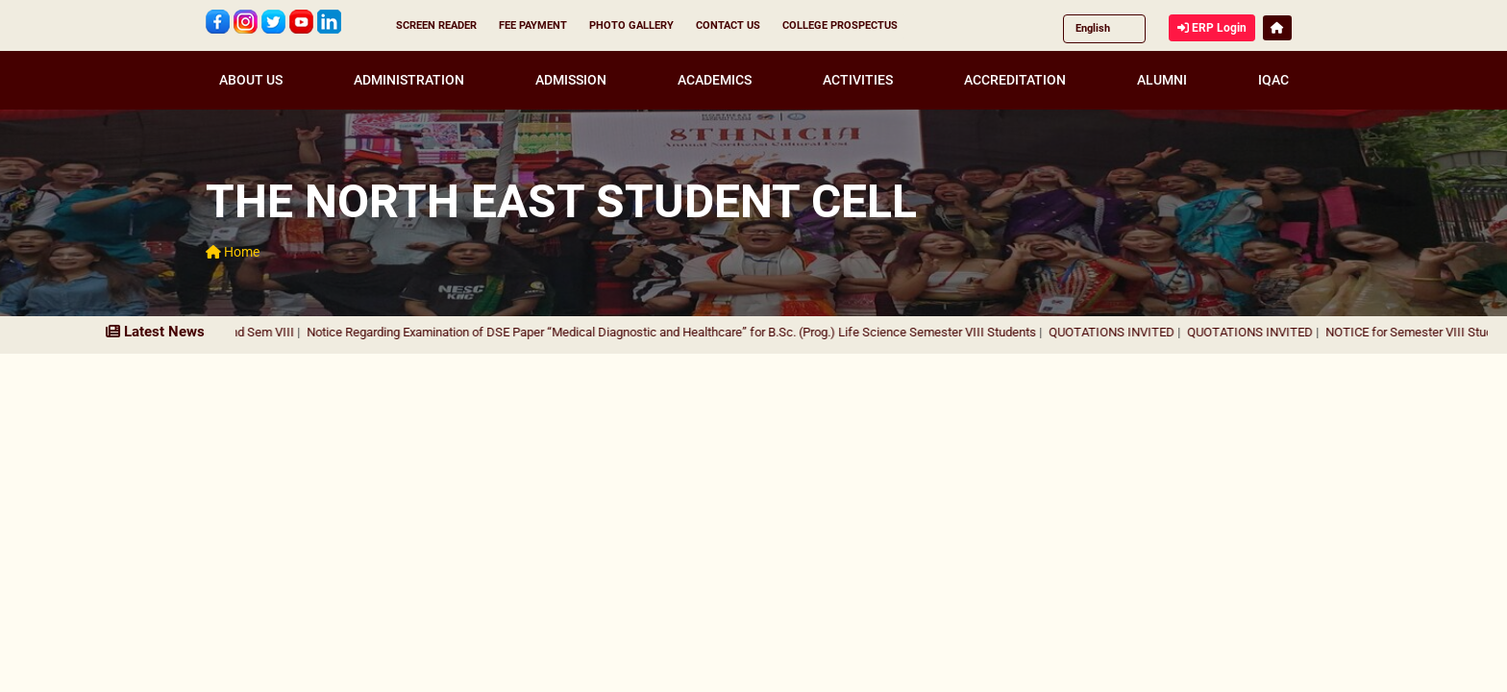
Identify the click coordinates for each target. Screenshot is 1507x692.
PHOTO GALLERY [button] (631, 25)
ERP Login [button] (1212, 28)
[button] (1277, 27)
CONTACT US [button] (728, 25)
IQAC (1273, 79)
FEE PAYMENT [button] (533, 25)
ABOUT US (251, 79)
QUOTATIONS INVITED (1129, 332)
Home (232, 252)
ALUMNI (1162, 79)
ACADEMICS (715, 79)
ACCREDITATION (1015, 79)
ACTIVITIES (858, 79)
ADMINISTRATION (409, 79)
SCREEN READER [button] (436, 25)
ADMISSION (570, 79)
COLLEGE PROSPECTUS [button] (840, 25)
